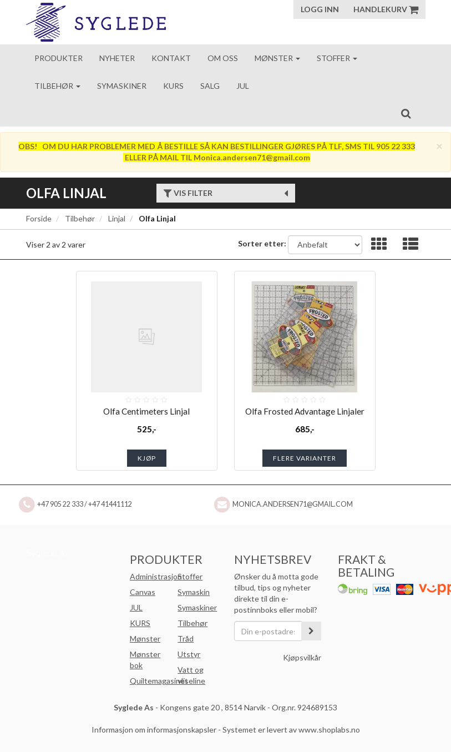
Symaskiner (121, 85)
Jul (242, 85)
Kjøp (147, 458)
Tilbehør (57, 85)
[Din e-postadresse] (268, 631)
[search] (405, 113)
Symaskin (194, 592)
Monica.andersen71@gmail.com (292, 504)
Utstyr (189, 654)
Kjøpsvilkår (302, 657)
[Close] (439, 146)
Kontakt (171, 58)
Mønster (277, 58)
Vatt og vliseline (191, 675)
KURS (140, 623)
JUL (136, 607)
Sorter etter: (262, 243)
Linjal (116, 218)
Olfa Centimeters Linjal (146, 411)
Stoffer (337, 58)
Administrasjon (156, 576)
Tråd (186, 638)
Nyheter (117, 58)
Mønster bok (145, 659)
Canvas (142, 592)
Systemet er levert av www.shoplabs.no (291, 729)
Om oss (222, 58)
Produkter (58, 58)
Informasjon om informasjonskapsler (154, 729)
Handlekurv (385, 9)
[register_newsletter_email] (311, 631)
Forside (39, 218)
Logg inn (320, 9)
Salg (210, 85)
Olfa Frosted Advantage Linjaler (304, 411)
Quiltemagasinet (159, 680)
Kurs (173, 85)
